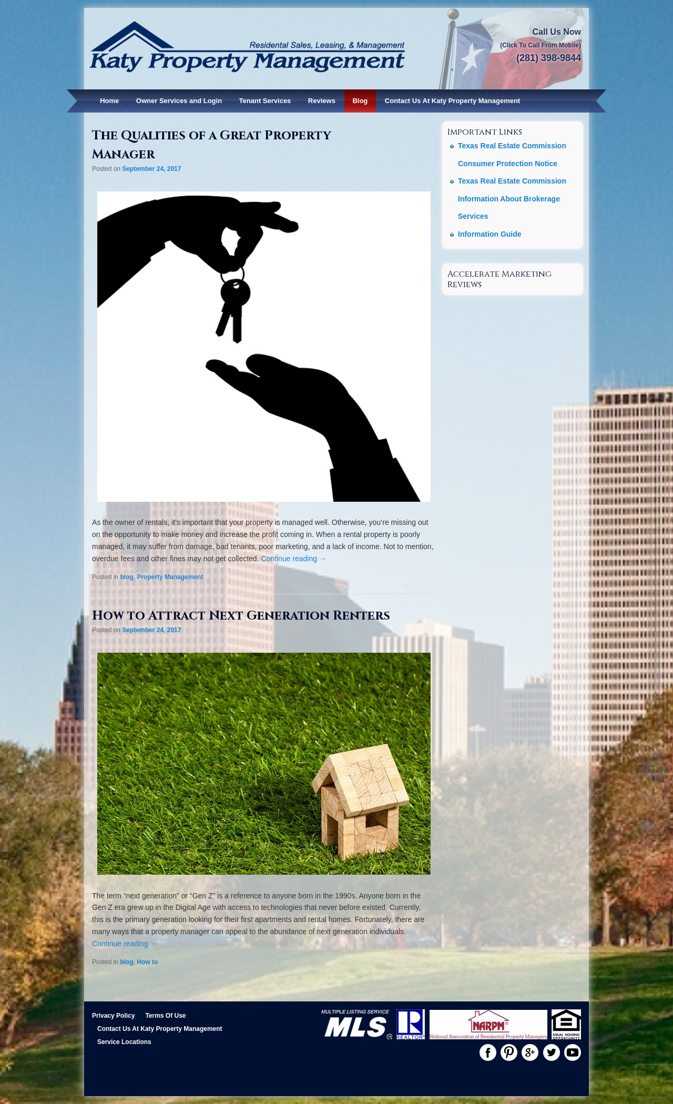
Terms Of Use (165, 1015)
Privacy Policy (113, 1015)
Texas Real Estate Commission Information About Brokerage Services (512, 198)
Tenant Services (265, 101)
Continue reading (294, 558)
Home (109, 101)
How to (147, 962)
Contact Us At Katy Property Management (452, 101)
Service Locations (124, 1042)
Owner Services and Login (179, 101)
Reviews (321, 101)
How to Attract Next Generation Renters (241, 615)
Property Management (170, 577)
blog (126, 577)
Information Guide (490, 234)
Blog (360, 101)
